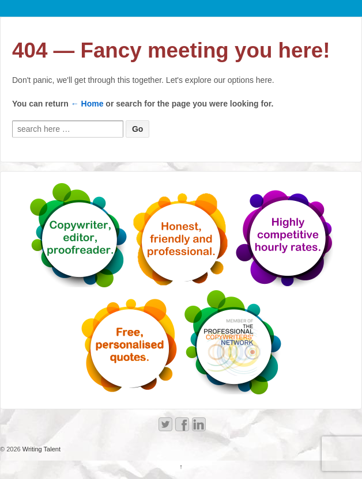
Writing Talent (41, 449)
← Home (87, 103)
